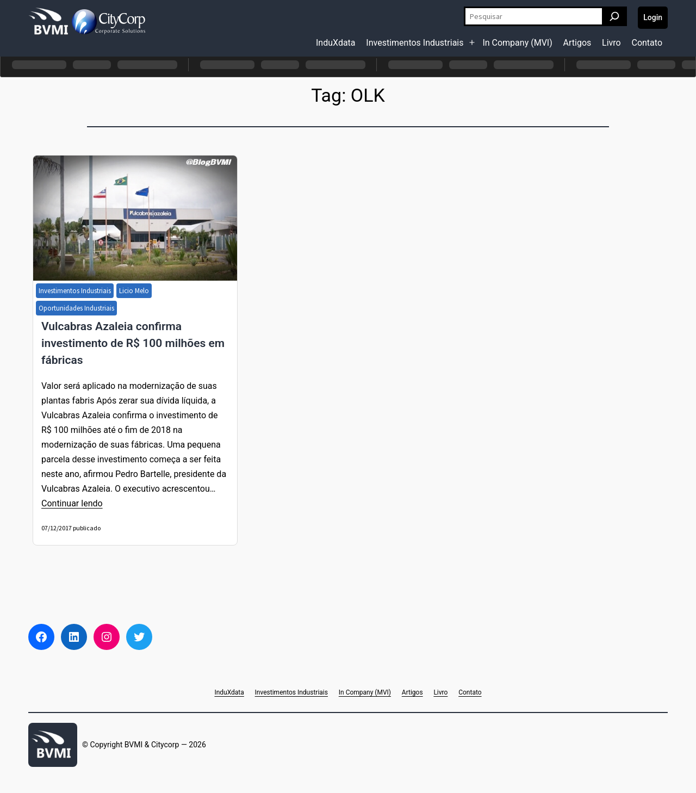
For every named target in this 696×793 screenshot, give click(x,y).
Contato (646, 43)
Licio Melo (134, 290)
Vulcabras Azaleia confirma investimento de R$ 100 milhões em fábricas (133, 343)
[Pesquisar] (614, 16)
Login (652, 17)
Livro (611, 43)
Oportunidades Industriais (76, 308)
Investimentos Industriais (414, 43)
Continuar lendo (72, 503)
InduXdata (336, 43)
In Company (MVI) (517, 43)
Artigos (577, 43)
